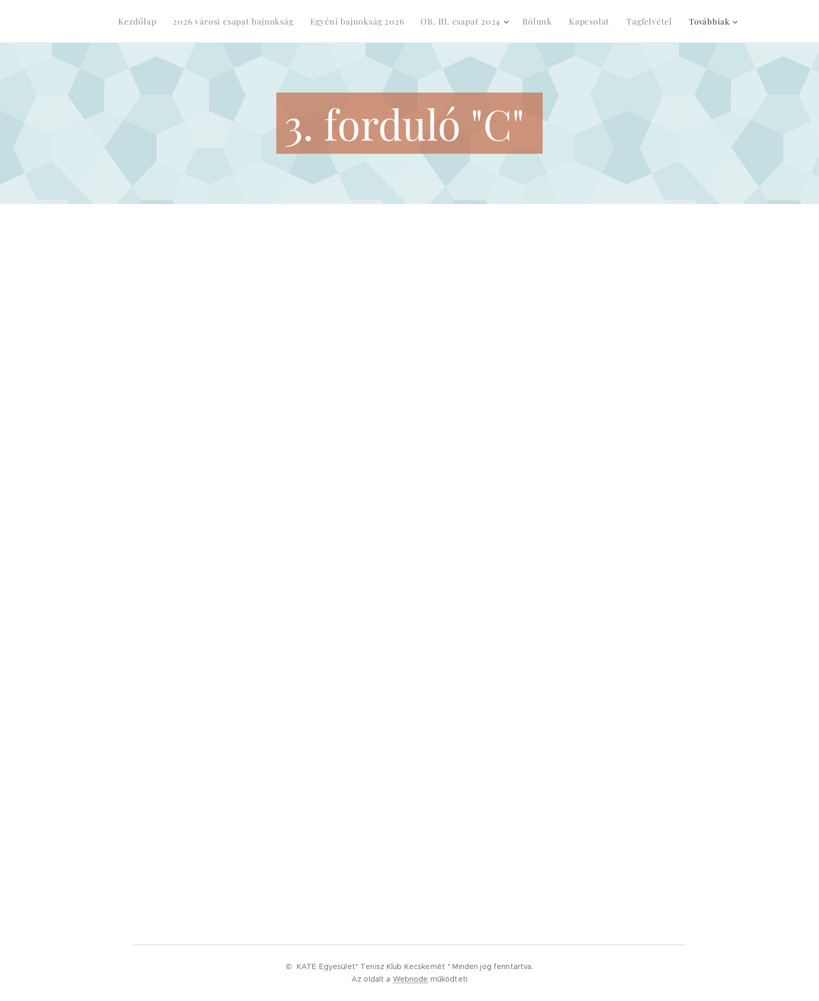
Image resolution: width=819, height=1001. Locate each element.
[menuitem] (143, 21)
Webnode (410, 979)
